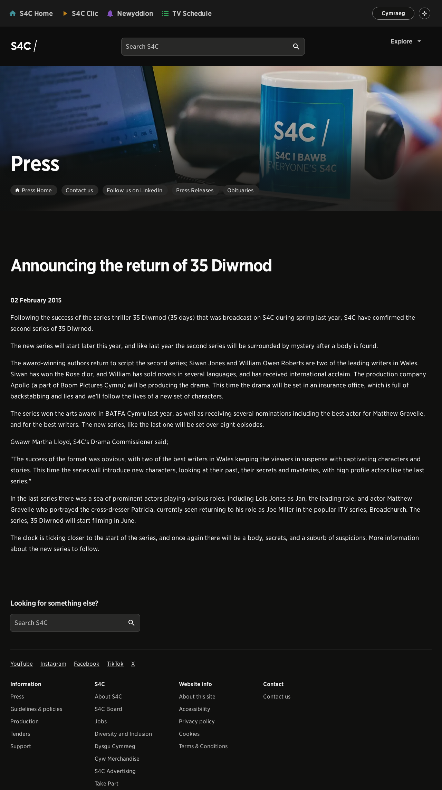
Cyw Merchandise (117, 758)
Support (20, 746)
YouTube (21, 664)
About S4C (108, 696)
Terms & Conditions (203, 746)
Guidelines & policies (36, 709)
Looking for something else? (54, 603)
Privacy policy (197, 721)
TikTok (115, 664)
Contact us (276, 696)
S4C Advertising (115, 771)
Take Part (106, 783)
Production (24, 721)
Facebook (86, 664)
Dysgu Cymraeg (115, 746)
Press (17, 696)
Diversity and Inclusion (123, 734)
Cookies (189, 734)
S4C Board (108, 709)
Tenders (20, 734)
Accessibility (194, 709)
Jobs (101, 721)
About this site (197, 696)
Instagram (53, 664)
